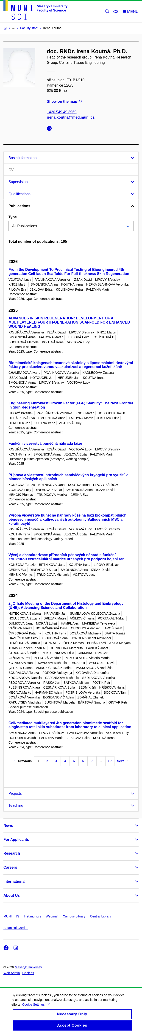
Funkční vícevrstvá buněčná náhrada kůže (45, 443)
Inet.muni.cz (32, 916)
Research (11, 853)
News (8, 825)
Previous (23, 761)
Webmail (52, 916)
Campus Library (74, 916)
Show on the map (64, 101)
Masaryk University (28, 967)
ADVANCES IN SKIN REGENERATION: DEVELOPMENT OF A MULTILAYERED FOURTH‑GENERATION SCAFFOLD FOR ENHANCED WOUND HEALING (69, 322)
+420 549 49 (61, 112)
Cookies (28, 973)
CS (116, 11)
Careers (10, 867)
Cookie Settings (36, 1008)
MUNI (7, 916)
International (14, 881)
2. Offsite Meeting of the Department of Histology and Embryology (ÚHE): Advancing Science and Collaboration (65, 606)
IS (17, 916)
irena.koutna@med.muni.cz (71, 117)
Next (122, 761)
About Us (11, 895)
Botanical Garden (15, 928)
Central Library (100, 916)
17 (110, 761)
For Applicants (16, 839)
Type (12, 217)
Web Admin (11, 973)
